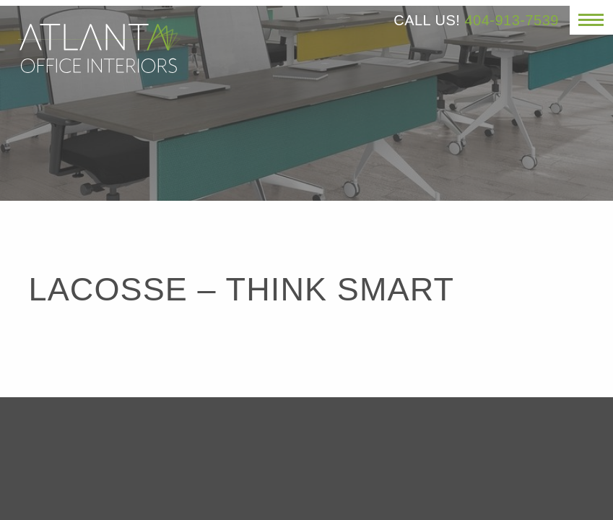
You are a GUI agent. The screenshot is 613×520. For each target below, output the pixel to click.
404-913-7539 (511, 20)
